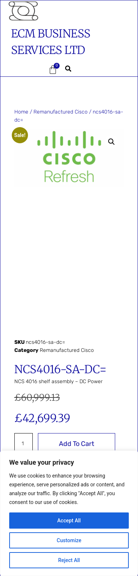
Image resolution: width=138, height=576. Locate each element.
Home (21, 112)
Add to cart (76, 444)
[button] (22, 70)
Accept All (69, 520)
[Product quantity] (23, 443)
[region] (69, 513)
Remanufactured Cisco (60, 112)
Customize (69, 540)
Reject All (69, 560)
